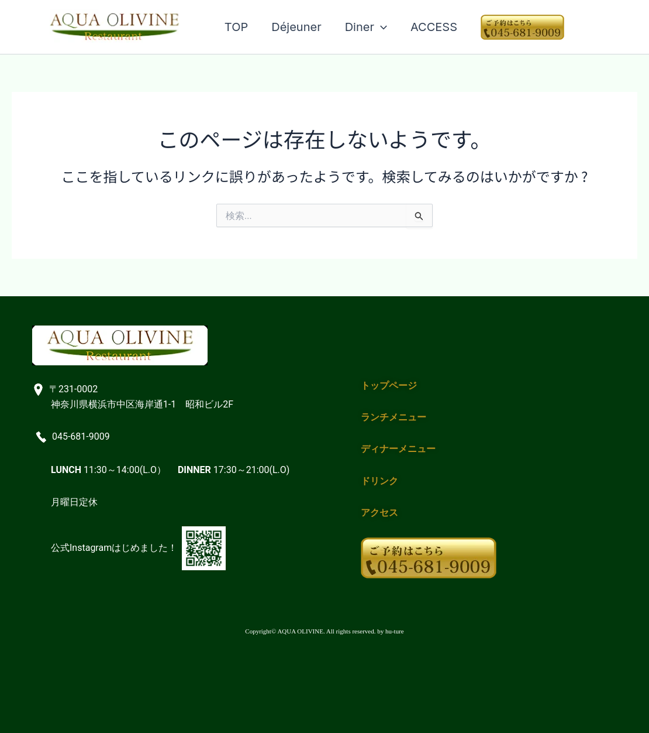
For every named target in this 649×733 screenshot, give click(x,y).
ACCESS (433, 27)
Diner (366, 27)
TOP (236, 27)
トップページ (389, 385)
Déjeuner (296, 27)
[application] (380, 27)
